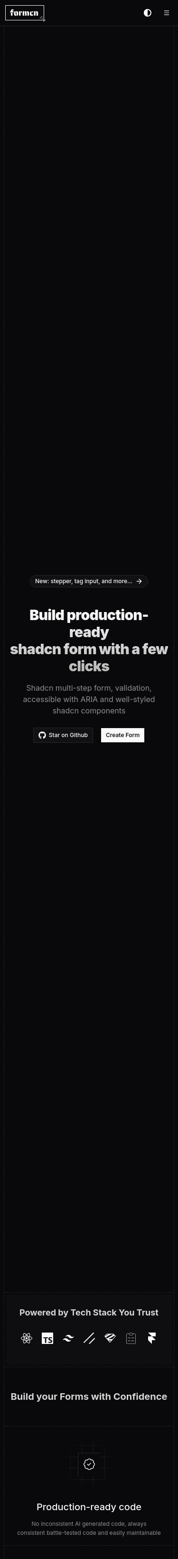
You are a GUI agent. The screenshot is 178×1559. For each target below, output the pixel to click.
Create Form (123, 735)
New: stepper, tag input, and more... (89, 581)
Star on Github (63, 735)
